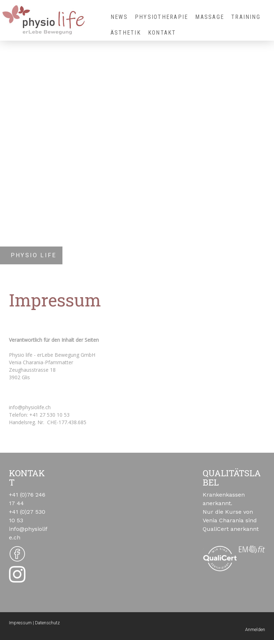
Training (245, 17)
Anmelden (255, 629)
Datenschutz (47, 622)
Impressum (20, 622)
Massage (209, 17)
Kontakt (162, 32)
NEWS (119, 17)
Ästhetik (126, 32)
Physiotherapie (161, 17)
